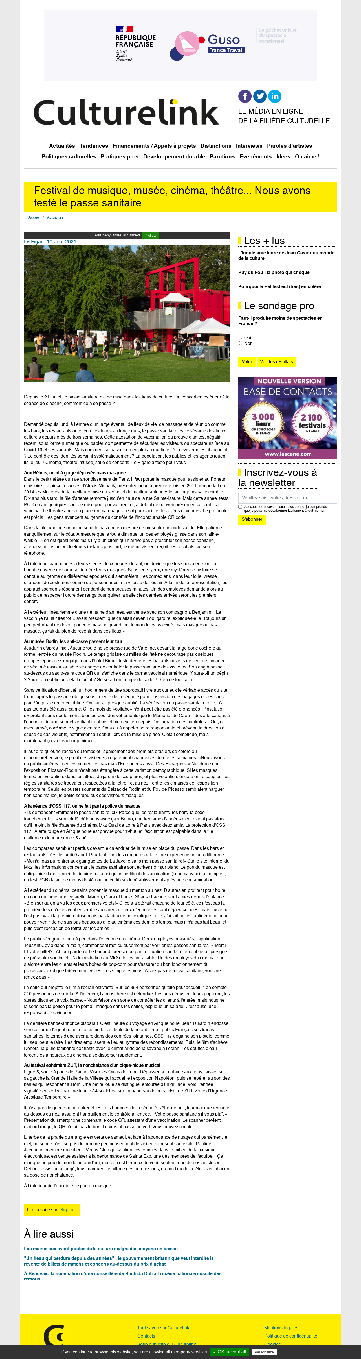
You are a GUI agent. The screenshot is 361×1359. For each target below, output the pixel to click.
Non (248, 343)
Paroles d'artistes (289, 146)
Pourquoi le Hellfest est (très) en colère (279, 287)
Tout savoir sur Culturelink (163, 1328)
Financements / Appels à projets (154, 146)
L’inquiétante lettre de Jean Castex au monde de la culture (286, 256)
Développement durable (174, 157)
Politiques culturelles (69, 157)
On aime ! (307, 157)
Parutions (222, 157)
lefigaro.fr (67, 1210)
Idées (283, 157)
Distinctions (216, 146)
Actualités (62, 146)
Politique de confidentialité (290, 1336)
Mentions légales (281, 1328)
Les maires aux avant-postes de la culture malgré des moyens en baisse (101, 1249)
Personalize (264, 1352)
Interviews (249, 146)
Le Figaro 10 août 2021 (50, 242)
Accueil (34, 217)
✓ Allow (150, 236)
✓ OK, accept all (229, 1351)
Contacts (146, 1336)
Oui (247, 338)
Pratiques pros (120, 157)
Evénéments (255, 157)
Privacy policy (291, 1352)
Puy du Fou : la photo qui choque (274, 273)
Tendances (94, 146)
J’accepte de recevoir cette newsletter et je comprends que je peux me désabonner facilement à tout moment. (285, 509)
